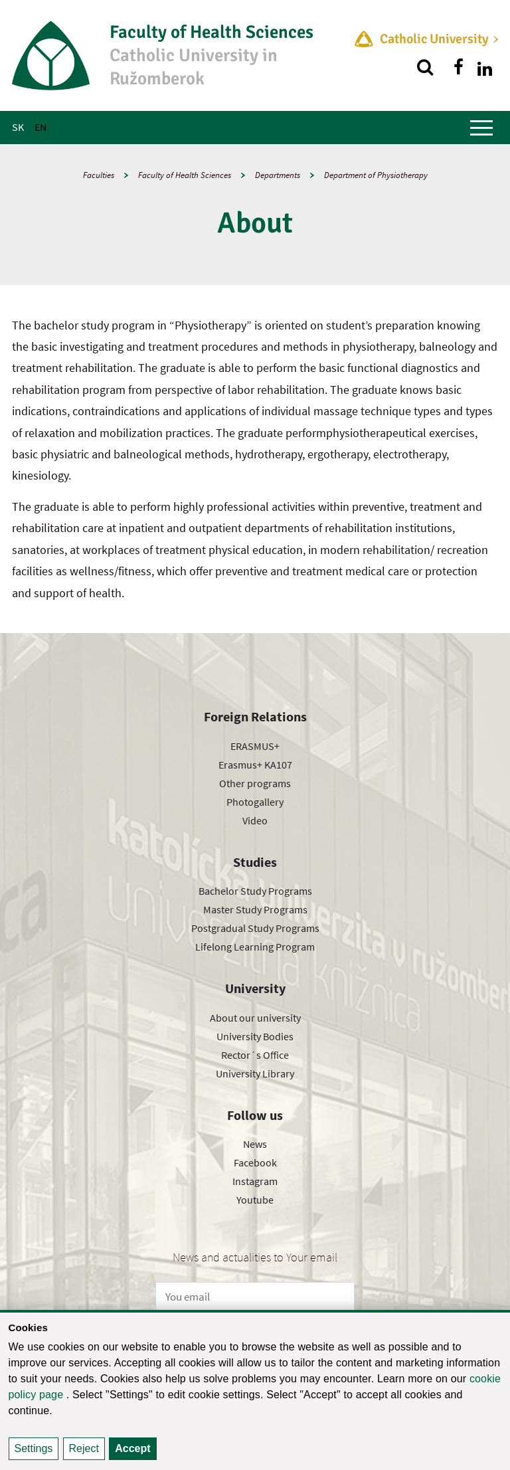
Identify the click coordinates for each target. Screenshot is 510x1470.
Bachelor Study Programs (255, 890)
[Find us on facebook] (458, 67)
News (255, 1143)
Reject (84, 1448)
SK (18, 127)
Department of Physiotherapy (376, 175)
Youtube (255, 1199)
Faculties (98, 175)
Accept (132, 1448)
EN (40, 127)
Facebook (255, 1162)
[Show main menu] (481, 127)
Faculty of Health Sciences (184, 175)
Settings (34, 1448)
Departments (277, 175)
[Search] (425, 67)
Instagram (255, 1181)
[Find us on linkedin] (484, 67)
